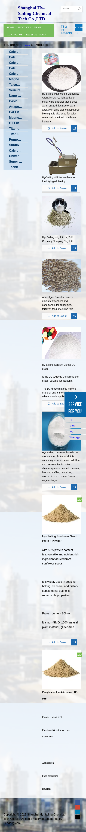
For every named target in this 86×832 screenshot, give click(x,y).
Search (79, 9)
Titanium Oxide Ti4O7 (18, 134)
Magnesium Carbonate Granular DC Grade (18, 79)
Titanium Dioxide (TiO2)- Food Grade (18, 128)
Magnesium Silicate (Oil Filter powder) (18, 117)
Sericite (14, 90)
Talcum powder (18, 84)
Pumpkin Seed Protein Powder (18, 139)
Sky (71, 431)
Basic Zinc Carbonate (18, 101)
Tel (70, 420)
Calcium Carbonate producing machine (18, 150)
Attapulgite (17, 106)
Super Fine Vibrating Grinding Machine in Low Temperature (18, 161)
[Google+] (68, 3)
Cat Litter (16, 112)
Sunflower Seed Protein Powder (18, 145)
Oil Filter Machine (18, 123)
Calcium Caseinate (18, 73)
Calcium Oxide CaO (18, 62)
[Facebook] (63, 3)
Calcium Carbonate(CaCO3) (18, 52)
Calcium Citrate (18, 68)
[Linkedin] (77, 812)
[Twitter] (77, 817)
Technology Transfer (18, 167)
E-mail (72, 426)
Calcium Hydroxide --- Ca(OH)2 (18, 57)
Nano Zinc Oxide (18, 95)
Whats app (74, 437)
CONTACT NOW (78, 28)
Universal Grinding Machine (18, 156)
